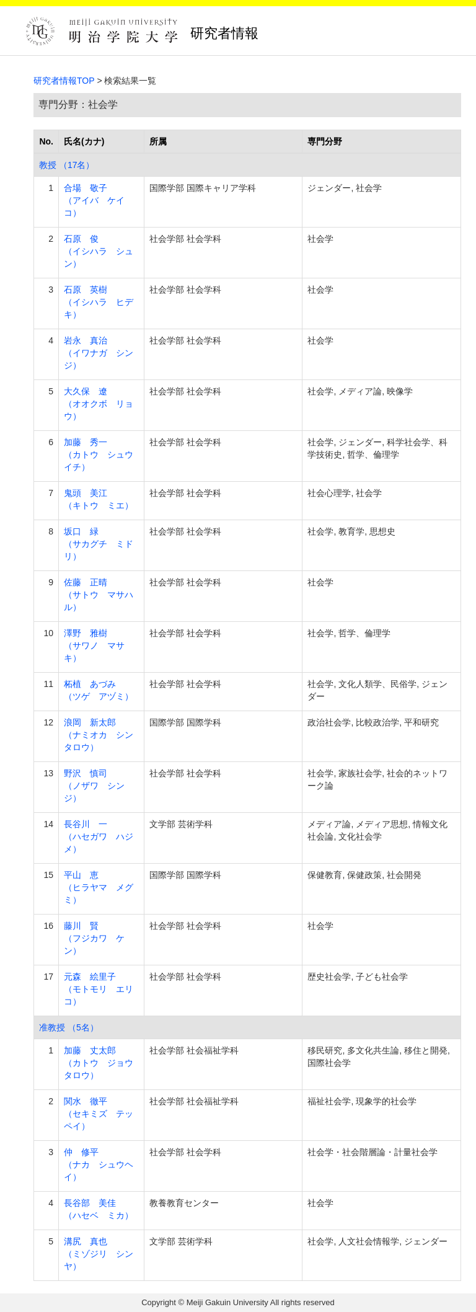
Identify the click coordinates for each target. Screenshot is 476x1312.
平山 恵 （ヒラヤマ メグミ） (98, 887)
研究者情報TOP (64, 81)
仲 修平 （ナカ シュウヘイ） (98, 1164)
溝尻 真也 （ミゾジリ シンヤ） (98, 1253)
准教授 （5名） (69, 1027)
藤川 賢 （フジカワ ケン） (94, 938)
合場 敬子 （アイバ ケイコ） (94, 200)
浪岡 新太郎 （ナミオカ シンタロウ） (98, 734)
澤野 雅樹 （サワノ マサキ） (94, 645)
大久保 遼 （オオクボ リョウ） (98, 403)
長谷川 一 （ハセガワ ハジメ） (98, 836)
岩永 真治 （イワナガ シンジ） (98, 352)
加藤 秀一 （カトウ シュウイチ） (98, 454)
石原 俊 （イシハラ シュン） (98, 251)
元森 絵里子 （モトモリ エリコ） (98, 989)
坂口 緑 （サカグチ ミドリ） (98, 543)
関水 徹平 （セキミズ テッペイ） (98, 1113)
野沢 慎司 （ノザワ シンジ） (94, 785)
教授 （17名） (66, 165)
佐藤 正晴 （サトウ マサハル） (98, 594)
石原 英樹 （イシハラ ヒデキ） (98, 302)
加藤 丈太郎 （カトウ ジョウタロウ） (98, 1062)
